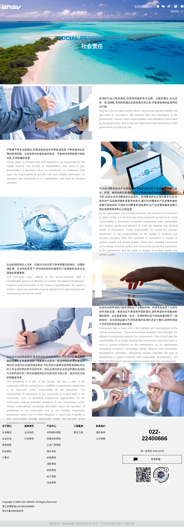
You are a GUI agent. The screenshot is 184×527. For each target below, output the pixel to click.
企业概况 (7, 432)
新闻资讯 (29, 426)
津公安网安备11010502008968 (18, 506)
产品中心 (51, 426)
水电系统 (51, 457)
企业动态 (29, 432)
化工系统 (51, 476)
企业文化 (7, 438)
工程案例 (78, 426)
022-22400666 (154, 435)
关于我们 (7, 426)
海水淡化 (51, 451)
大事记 (5, 457)
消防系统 (51, 463)
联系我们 (100, 426)
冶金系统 (51, 482)
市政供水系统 (54, 438)
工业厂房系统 (54, 445)
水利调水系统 (54, 432)
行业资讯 (29, 438)
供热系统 (51, 470)
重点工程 (78, 432)
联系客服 (155, 459)
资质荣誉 (7, 445)
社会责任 (7, 451)
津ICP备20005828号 (13, 511)
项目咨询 (100, 432)
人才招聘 (100, 438)
